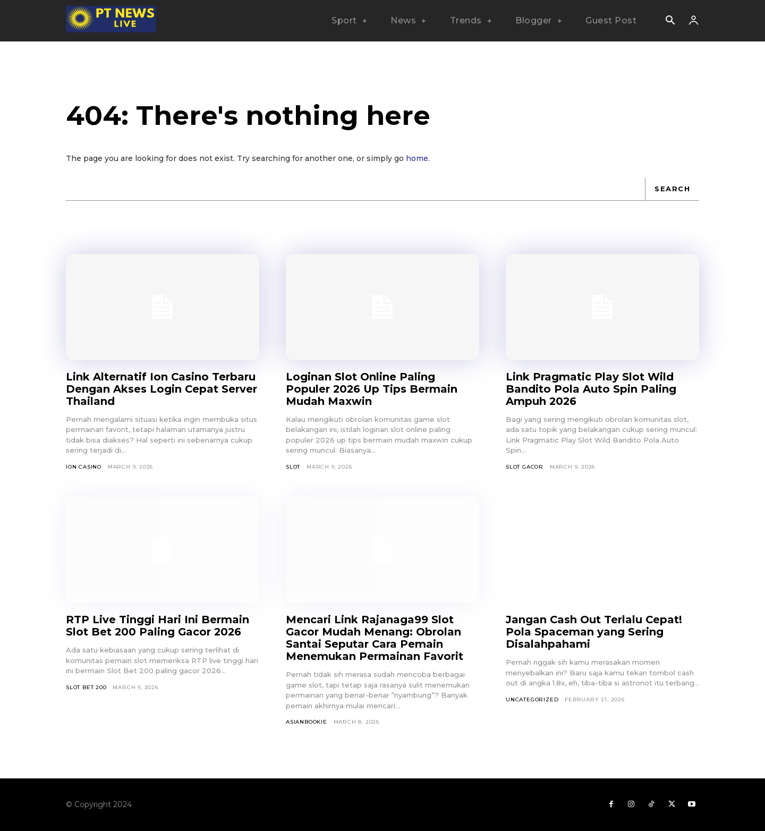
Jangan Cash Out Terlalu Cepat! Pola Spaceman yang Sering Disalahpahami (594, 631)
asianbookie (306, 721)
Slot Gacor (524, 466)
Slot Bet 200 (86, 687)
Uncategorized (532, 699)
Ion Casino (83, 466)
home (417, 158)
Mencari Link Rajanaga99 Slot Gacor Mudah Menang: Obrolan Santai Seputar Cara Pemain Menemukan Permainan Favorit (374, 638)
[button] (670, 21)
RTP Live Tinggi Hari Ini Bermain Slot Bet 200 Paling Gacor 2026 (157, 625)
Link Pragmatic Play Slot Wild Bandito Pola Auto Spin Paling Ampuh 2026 (591, 389)
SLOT (293, 466)
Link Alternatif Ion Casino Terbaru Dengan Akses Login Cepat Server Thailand (162, 389)
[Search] (672, 189)
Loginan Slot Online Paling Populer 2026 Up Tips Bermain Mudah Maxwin (372, 389)
